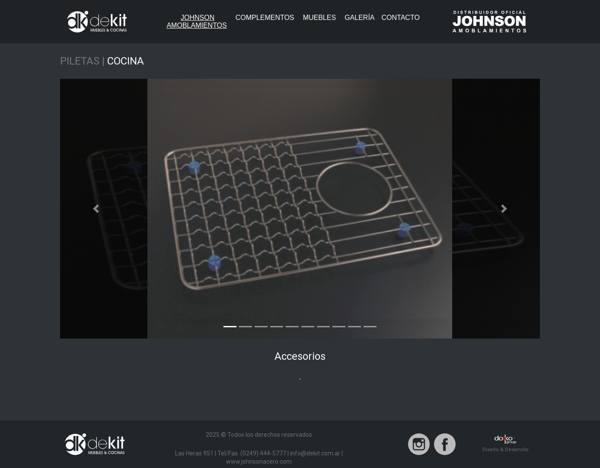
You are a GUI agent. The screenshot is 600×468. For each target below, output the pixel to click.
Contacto (401, 17)
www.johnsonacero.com (259, 461)
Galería (359, 17)
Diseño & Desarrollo (505, 443)
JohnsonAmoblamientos (199, 21)
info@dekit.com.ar (315, 453)
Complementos (265, 17)
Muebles (319, 17)
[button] (96, 209)
